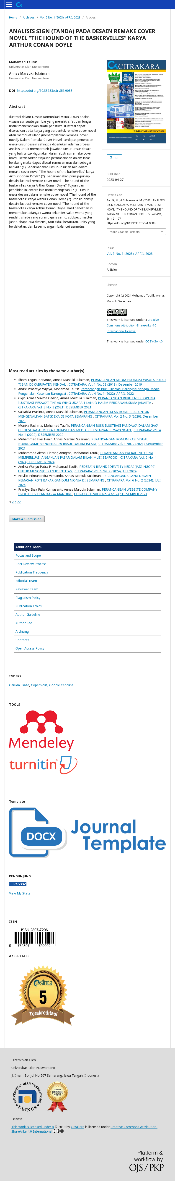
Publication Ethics (28, 606)
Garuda (14, 685)
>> (19, 502)
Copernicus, (40, 685)
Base (25, 685)
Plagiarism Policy (27, 597)
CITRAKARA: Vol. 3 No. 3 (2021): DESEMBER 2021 (54, 407)
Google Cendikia (61, 685)
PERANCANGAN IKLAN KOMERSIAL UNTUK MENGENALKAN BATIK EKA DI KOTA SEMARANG (83, 414)
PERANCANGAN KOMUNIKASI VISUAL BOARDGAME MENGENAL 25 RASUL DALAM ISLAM (83, 441)
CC (147, 341)
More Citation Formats (125, 232)
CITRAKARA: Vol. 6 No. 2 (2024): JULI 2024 (105, 471)
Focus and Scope (28, 555)
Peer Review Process (30, 564)
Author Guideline (27, 614)
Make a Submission (26, 519)
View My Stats (19, 893)
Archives (29, 17)
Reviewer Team (26, 589)
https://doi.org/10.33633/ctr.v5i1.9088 (44, 90)
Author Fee (23, 623)
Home (13, 17)
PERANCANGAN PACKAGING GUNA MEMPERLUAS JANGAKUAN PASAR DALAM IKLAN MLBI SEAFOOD (85, 455)
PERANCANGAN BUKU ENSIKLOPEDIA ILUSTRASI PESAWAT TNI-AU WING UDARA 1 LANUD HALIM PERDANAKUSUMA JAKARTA (86, 400)
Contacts (22, 640)
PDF (116, 158)
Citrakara (77, 1127)
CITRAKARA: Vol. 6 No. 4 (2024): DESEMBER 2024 (110, 494)
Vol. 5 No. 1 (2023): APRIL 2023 (60, 17)
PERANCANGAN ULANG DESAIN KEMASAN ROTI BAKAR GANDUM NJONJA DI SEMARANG (84, 477)
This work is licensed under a (32, 1127)
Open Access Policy (29, 648)
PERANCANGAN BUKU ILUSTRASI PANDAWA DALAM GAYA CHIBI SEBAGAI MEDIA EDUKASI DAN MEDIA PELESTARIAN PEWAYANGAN (88, 427)
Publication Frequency (31, 572)
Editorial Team (26, 581)
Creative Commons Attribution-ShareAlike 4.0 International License (133, 325)
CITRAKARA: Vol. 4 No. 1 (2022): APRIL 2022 (101, 393)
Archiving (22, 631)
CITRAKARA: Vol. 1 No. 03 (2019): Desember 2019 (105, 384)
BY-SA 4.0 (155, 341)
